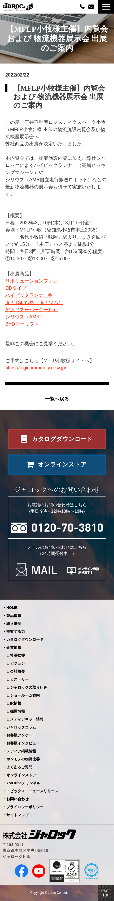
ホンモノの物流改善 (23, 759)
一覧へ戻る (57, 399)
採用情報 (17, 711)
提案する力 (15, 631)
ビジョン (17, 663)
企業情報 (13, 647)
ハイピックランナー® (28, 295)
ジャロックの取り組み (28, 687)
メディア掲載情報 (21, 751)
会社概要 (17, 671)
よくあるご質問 (19, 767)
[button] (106, 7)
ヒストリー (19, 679)
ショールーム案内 (25, 695)
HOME (11, 607)
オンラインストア (62, 464)
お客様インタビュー (23, 743)
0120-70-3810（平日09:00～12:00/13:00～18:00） (82, 6)
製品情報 (13, 615)
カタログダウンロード (62, 439)
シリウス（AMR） (25, 316)
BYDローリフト (22, 324)
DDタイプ (16, 288)
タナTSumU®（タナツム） (34, 302)
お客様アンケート (21, 735)
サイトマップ (17, 815)
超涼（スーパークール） (31, 309)
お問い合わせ (92, 7)
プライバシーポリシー (24, 807)
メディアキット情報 (26, 719)
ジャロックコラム (21, 727)
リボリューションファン (31, 281)
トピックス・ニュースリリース (32, 791)
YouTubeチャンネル (23, 783)
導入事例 (13, 623)
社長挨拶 (17, 655)
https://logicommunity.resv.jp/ (35, 367)
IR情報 (15, 703)
